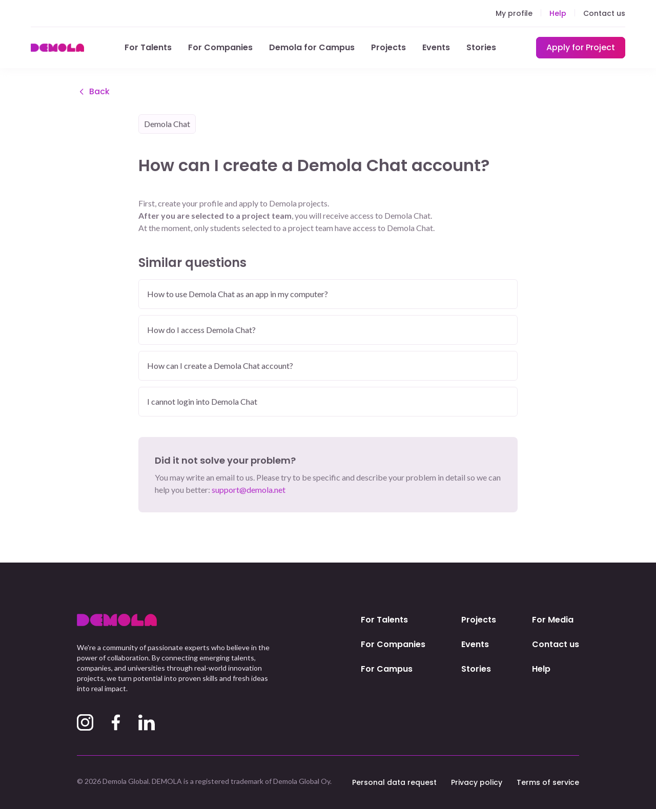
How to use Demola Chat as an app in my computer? (237, 295)
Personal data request (394, 782)
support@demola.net (248, 490)
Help (557, 13)
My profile (514, 13)
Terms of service (548, 782)
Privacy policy (476, 782)
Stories (481, 47)
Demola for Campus (312, 47)
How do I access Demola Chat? (201, 331)
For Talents (148, 47)
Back (93, 92)
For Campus (387, 669)
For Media (552, 620)
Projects (388, 47)
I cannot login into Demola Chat (202, 402)
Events (436, 47)
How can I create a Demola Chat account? (220, 366)
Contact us (604, 13)
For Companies (220, 47)
